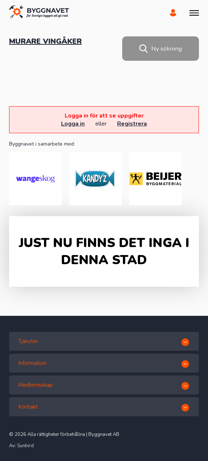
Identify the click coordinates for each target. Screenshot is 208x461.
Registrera (132, 124)
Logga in (73, 124)
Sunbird (25, 445)
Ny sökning (160, 48)
